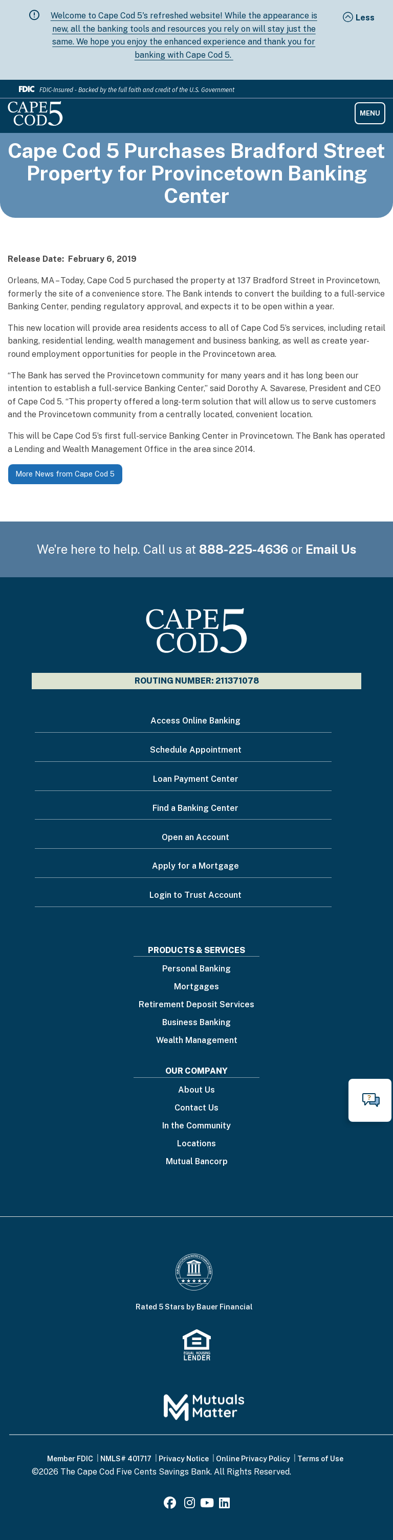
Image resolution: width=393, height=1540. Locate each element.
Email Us (331, 549)
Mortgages (196, 987)
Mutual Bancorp (197, 1162)
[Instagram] (189, 1504)
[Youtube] (207, 1504)
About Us (196, 1090)
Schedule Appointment (196, 750)
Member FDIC (70, 1459)
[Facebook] (171, 1504)
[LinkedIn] (224, 1504)
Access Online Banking (195, 721)
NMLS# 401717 (125, 1459)
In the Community (196, 1126)
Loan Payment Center (195, 779)
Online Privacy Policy (253, 1459)
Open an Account (195, 837)
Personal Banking (196, 969)
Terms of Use (320, 1459)
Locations (196, 1144)
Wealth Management (196, 1040)
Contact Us (196, 1108)
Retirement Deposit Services (196, 1005)
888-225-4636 (243, 549)
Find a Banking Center (195, 808)
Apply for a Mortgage (195, 866)
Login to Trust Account (195, 895)
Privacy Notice (184, 1459)
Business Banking (196, 1022)
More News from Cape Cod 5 (65, 473)
